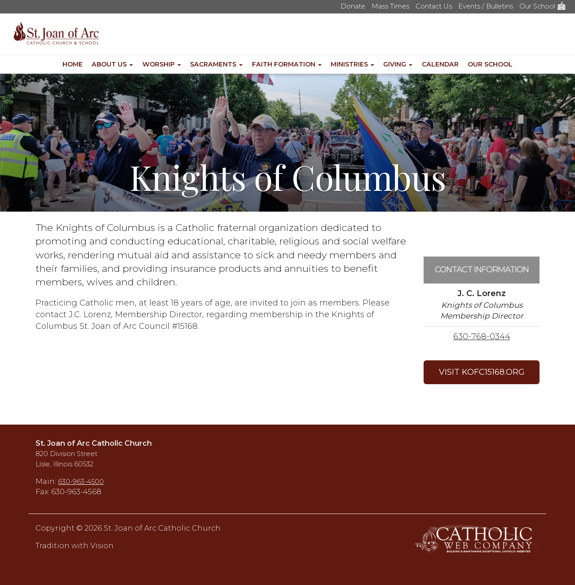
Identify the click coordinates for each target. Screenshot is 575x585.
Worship (161, 64)
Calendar (440, 64)
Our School (542, 6)
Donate (353, 6)
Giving (397, 64)
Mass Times (390, 6)
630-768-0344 (481, 336)
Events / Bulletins (485, 6)
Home (72, 64)
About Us (112, 64)
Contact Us (434, 6)
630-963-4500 (81, 482)
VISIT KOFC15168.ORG (482, 372)
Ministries (352, 64)
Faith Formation (287, 64)
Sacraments (216, 64)
